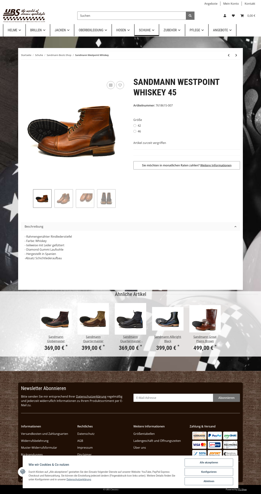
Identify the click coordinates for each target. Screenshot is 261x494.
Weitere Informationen (216, 165)
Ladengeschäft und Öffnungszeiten (157, 441)
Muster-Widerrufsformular (39, 448)
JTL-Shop (242, 489)
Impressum (85, 448)
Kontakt (250, 4)
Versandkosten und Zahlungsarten (44, 434)
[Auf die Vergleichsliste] (111, 85)
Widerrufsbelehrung (35, 441)
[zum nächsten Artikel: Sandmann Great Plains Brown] (236, 55)
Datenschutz (86, 434)
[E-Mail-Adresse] (173, 398)
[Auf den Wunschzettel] (120, 85)
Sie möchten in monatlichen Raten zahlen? (187, 165)
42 (139, 126)
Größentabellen (144, 434)
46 (139, 131)
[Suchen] (131, 16)
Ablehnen (208, 481)
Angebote (211, 4)
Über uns (139, 448)
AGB (80, 441)
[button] (225, 15)
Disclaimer (84, 455)
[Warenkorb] (248, 15)
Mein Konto (231, 4)
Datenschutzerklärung (91, 396)
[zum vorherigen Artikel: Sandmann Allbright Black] (228, 55)
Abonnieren (226, 398)
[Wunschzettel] (233, 15)
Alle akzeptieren (209, 462)
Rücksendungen (32, 455)
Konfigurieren (209, 471)
